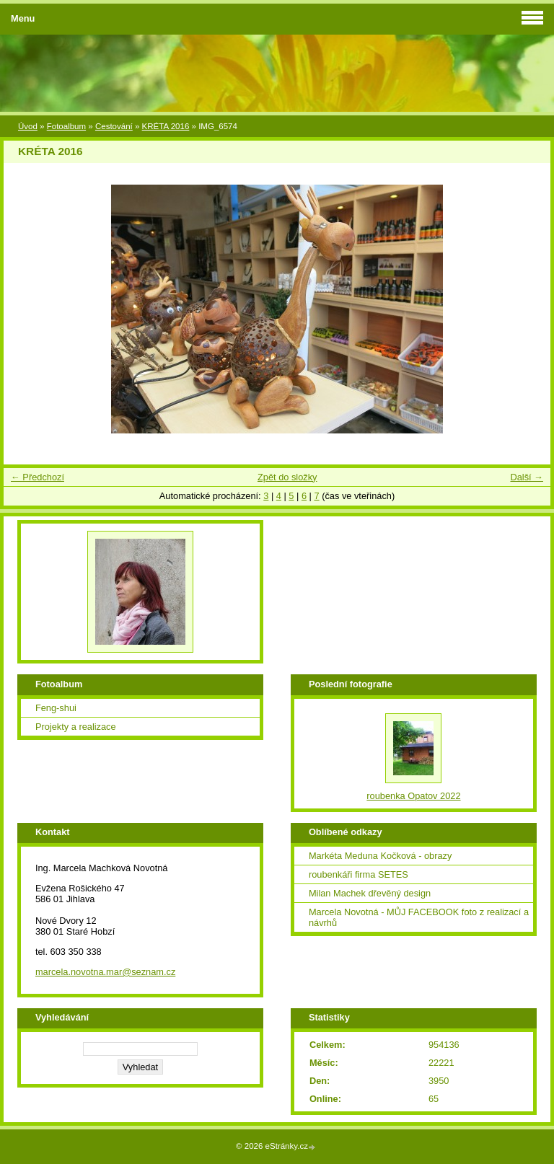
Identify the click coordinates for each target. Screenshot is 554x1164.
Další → (526, 477)
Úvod (28, 126)
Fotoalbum (66, 126)
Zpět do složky (287, 477)
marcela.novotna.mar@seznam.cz (105, 971)
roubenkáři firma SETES (358, 874)
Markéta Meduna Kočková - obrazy (380, 855)
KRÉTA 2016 (166, 126)
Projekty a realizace (75, 726)
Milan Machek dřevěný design (370, 893)
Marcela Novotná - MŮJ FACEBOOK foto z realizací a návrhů (419, 917)
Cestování (114, 126)
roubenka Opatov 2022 (413, 795)
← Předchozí (37, 477)
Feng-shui (55, 707)
